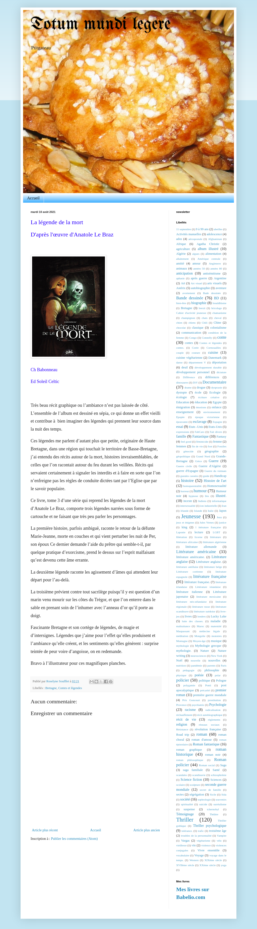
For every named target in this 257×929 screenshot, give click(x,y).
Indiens (202, 500)
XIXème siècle (213, 860)
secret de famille (210, 789)
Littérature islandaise (208, 586)
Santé (216, 770)
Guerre (214, 461)
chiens (192, 322)
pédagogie (189, 670)
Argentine (220, 278)
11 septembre (183, 229)
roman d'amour (201, 739)
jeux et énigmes (185, 522)
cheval (217, 317)
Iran (224, 505)
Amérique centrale (209, 258)
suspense (189, 809)
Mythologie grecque (208, 645)
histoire (187, 480)
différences (212, 377)
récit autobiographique (209, 714)
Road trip (182, 734)
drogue (201, 387)
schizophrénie (218, 774)
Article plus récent (45, 830)
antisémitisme (212, 273)
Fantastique (200, 436)
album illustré (208, 249)
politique (204, 680)
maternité (216, 626)
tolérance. (186, 830)
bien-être (181, 303)
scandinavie (199, 774)
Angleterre (215, 263)
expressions (182, 431)
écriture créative (208, 397)
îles (207, 495)
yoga (223, 865)
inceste (187, 501)
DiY (195, 382)
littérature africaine (187, 542)
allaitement (182, 258)
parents (211, 665)
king (184, 527)
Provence (181, 704)
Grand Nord (203, 456)
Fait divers (216, 431)
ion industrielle (208, 505)
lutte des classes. (192, 621)
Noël (179, 660)
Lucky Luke (218, 616)
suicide (203, 804)
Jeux (219, 517)
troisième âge (217, 831)
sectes (180, 794)
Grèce (198, 461)
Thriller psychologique (209, 826)
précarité (205, 690)
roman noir (212, 754)
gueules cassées (189, 475)
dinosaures (182, 382)
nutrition (181, 665)
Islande (198, 510)
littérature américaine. (190, 557)
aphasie (180, 278)
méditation (182, 635)
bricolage (216, 308)
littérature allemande (201, 547)
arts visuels (214, 283)
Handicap (220, 476)
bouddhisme (219, 303)
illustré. (221, 496)
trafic (201, 830)
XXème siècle (208, 865)
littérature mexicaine (208, 596)
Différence (189, 377)
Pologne (221, 680)
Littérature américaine (196, 551)
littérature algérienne (214, 542)
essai (179, 427)
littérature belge (213, 566)
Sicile (213, 794)
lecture (199, 532)
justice (222, 522)
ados (179, 239)
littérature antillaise (187, 566)
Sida (223, 794)
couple (180, 352)
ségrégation (196, 794)
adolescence (214, 234)
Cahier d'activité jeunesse (191, 312)
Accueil (33, 198)
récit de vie (186, 719)
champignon (188, 317)
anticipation (184, 273)
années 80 (216, 268)
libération (181, 537)
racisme (190, 710)
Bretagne (50, 688)
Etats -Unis (196, 427)
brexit (202, 308)
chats (205, 317)
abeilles (218, 229)
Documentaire (214, 382)
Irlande (185, 510)
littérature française (209, 576)
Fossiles (221, 446)
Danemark (214, 357)
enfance (216, 407)
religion (181, 724)
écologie (181, 397)
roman (201, 734)
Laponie (180, 532)
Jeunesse (191, 516)
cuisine (213, 352)
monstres (217, 635)
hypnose (193, 495)
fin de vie (197, 446)
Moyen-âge (199, 640)
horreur (185, 491)
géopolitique (183, 456)
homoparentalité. (192, 485)
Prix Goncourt (191, 700)
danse (179, 362)
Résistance (182, 729)
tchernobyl (213, 809)
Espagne (217, 421)
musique (216, 641)
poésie (199, 675)
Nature (204, 650)
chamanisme (219, 312)
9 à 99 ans (202, 229)
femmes (181, 446)
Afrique (181, 244)
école (198, 392)
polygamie (189, 685)
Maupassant (182, 631)
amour (196, 263)
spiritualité (187, 804)
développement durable (208, 367)
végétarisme (203, 840)
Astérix (180, 288)
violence (206, 845)
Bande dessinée (189, 298)
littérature (215, 537)
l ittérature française (208, 527)
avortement (188, 293)
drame (187, 387)
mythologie (182, 645)
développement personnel (193, 372)
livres (188, 616)
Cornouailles (214, 347)
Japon (222, 510)
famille (181, 436)
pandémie (196, 665)
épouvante (182, 421)
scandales (181, 774)
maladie (216, 621)
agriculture (183, 249)
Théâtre (214, 814)
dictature (221, 372)
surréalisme (219, 804)
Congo (193, 337)
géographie (212, 451)
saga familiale (193, 770)
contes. (180, 347)
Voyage (199, 855)
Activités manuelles (188, 234)
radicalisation (212, 709)
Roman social (207, 765)
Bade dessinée (212, 293)
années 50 (199, 268)
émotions (201, 407)
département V (197, 362)
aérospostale (195, 238)
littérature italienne (189, 592)
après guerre (199, 278)
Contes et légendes (70, 688)
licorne (198, 537)
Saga (223, 765)
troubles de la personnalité (196, 835)
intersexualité (187, 505)
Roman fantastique (206, 744)
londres (202, 616)
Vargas (185, 840)
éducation (201, 402)
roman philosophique (189, 759)
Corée (195, 347)
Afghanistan (215, 238)
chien (179, 322)
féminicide (202, 441)
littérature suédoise (204, 611)
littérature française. (197, 582)
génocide (188, 451)
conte (221, 337)
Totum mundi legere (101, 25)
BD (216, 298)
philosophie (212, 670)
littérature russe (201, 606)
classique (198, 327)
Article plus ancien (146, 830)
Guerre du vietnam (215, 470)
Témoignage (185, 814)
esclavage (199, 422)
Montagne (181, 640)
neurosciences (198, 655)
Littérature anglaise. (209, 562)
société (185, 799)
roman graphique (189, 749)
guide (206, 475)
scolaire (180, 784)
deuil (184, 367)
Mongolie (200, 635)
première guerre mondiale (209, 695)
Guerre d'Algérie (210, 466)
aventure (221, 288)
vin (194, 845)
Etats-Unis (215, 427)
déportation (219, 362)
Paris (223, 665)
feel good (186, 441)
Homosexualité (216, 486)
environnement (211, 412)
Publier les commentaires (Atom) (74, 839)
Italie (211, 510)
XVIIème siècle (185, 865)
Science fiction (191, 779)
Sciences (215, 779)
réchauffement (184, 714)
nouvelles (214, 660)
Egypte (217, 402)
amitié (180, 263)
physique (181, 675)
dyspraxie (216, 387)
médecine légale (209, 631)
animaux (181, 268)
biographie (198, 303)
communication (191, 332)
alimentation (213, 253)
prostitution (214, 700)
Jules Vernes (207, 522)
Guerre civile (184, 466)
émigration (183, 407)
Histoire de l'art (215, 481)
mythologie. (183, 650)
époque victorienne (207, 417)
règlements (214, 719)
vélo (219, 840)
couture (196, 352)
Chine (217, 322)
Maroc (200, 626)
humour (200, 490)
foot (210, 446)
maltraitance (183, 626)
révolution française (208, 729)
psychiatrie (198, 704)
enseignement (185, 412)
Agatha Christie (208, 244)
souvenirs (221, 799)
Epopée (180, 417)
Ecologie (215, 392)
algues (196, 253)
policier (182, 680)
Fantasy (221, 436)
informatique (219, 500)
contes (189, 343)
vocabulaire (182, 855)
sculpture (195, 784)
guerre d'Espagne (187, 471)
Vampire (221, 835)
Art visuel (196, 283)
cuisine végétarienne (189, 357)
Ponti (208, 685)
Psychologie (217, 705)
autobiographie (200, 288)
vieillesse (181, 845)
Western (194, 860)
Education (182, 402)
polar (218, 675)
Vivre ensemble (209, 850)
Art (183, 283)
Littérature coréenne (189, 571)
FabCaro (200, 431)
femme (217, 441)
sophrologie (204, 799)
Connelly (207, 337)
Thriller (184, 820)
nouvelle (196, 660)
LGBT (216, 532)
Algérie (181, 253)
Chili (204, 322)
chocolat (181, 327)
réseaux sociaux (209, 724)
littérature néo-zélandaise (191, 601)
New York (216, 655)
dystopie (181, 392)
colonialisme (218, 327)
